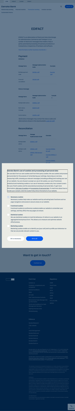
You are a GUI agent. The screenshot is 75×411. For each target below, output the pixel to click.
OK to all (34, 238)
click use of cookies (22, 188)
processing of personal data (40, 188)
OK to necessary (15, 238)
